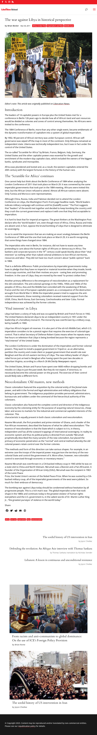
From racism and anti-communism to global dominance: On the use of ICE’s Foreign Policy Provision (47, 638)
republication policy (27, 726)
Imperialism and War (55, 26)
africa (7, 519)
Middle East (68, 26)
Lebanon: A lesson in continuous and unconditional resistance (58, 560)
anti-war (13, 519)
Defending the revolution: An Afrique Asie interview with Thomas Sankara (51, 548)
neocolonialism (37, 519)
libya (28, 519)
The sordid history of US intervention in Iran (67, 537)
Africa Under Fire (39, 26)
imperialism (22, 519)
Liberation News (61, 103)
